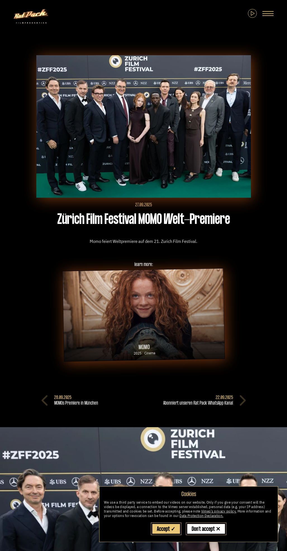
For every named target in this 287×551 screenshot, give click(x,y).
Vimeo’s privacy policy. (218, 511)
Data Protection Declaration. (201, 515)
